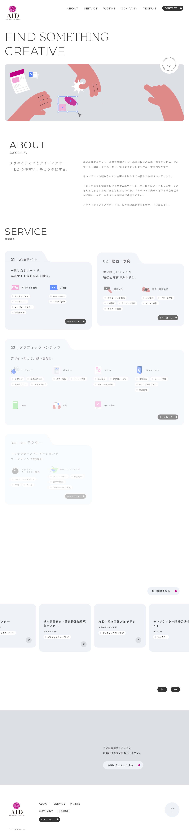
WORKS (109, 8)
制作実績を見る (161, 591)
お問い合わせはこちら (121, 765)
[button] (175, 689)
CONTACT (170, 8)
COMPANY (129, 8)
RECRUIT (150, 8)
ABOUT (73, 8)
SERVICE (91, 8)
